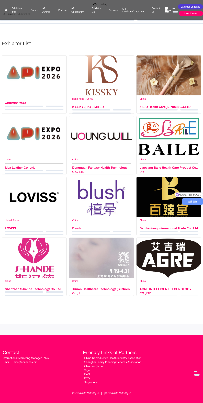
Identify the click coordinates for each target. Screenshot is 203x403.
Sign (87, 370)
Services (113, 10)
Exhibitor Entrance (190, 6)
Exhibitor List (96, 10)
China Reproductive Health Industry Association (112, 358)
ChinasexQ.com (94, 366)
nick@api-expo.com (25, 362)
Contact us (156, 10)
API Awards (46, 10)
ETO (87, 378)
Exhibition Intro (17, 10)
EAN (87, 374)
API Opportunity (77, 10)
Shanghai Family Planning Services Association (112, 362)
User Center (190, 13)
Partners (62, 10)
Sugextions (91, 382)
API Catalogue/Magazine (133, 10)
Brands (34, 10)
